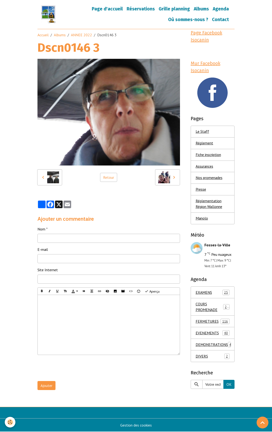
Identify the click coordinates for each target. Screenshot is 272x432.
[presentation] (73, 368)
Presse (201, 189)
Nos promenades (209, 178)
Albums (201, 9)
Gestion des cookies (136, 425)
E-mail (42, 249)
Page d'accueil (107, 9)
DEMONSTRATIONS (213, 344)
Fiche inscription (208, 154)
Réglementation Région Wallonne (209, 204)
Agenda (221, 9)
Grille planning (174, 9)
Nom (41, 229)
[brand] (48, 14)
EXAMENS (213, 292)
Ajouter (46, 385)
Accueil (43, 34)
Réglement (204, 143)
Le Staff (202, 131)
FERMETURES (213, 321)
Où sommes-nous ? (188, 19)
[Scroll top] (262, 422)
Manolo (202, 218)
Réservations (141, 9)
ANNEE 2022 (81, 34)
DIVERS (213, 356)
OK (228, 384)
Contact (220, 19)
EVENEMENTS (213, 333)
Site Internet (47, 269)
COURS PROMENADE (213, 307)
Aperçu (152, 291)
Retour (108, 177)
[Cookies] (10, 422)
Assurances (204, 166)
